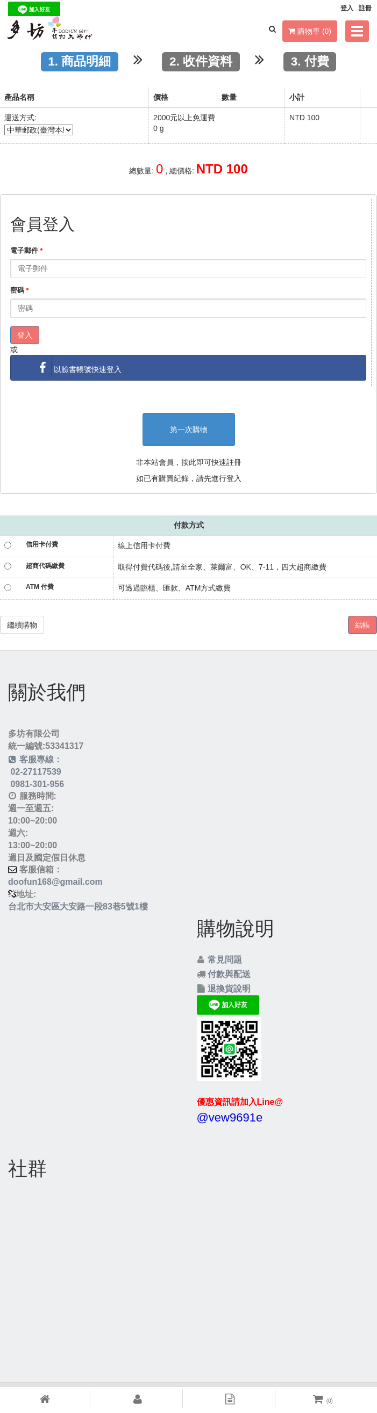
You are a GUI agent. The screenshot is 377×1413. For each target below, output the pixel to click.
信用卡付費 (42, 544)
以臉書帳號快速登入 (78, 368)
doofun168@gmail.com (55, 881)
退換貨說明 (229, 988)
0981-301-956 (36, 784)
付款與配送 (229, 974)
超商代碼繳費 (45, 566)
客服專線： (35, 759)
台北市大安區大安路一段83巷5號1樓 (78, 906)
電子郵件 (26, 250)
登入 (24, 335)
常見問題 (225, 959)
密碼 (19, 290)
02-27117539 (34, 771)
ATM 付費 (40, 587)
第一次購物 (189, 429)
